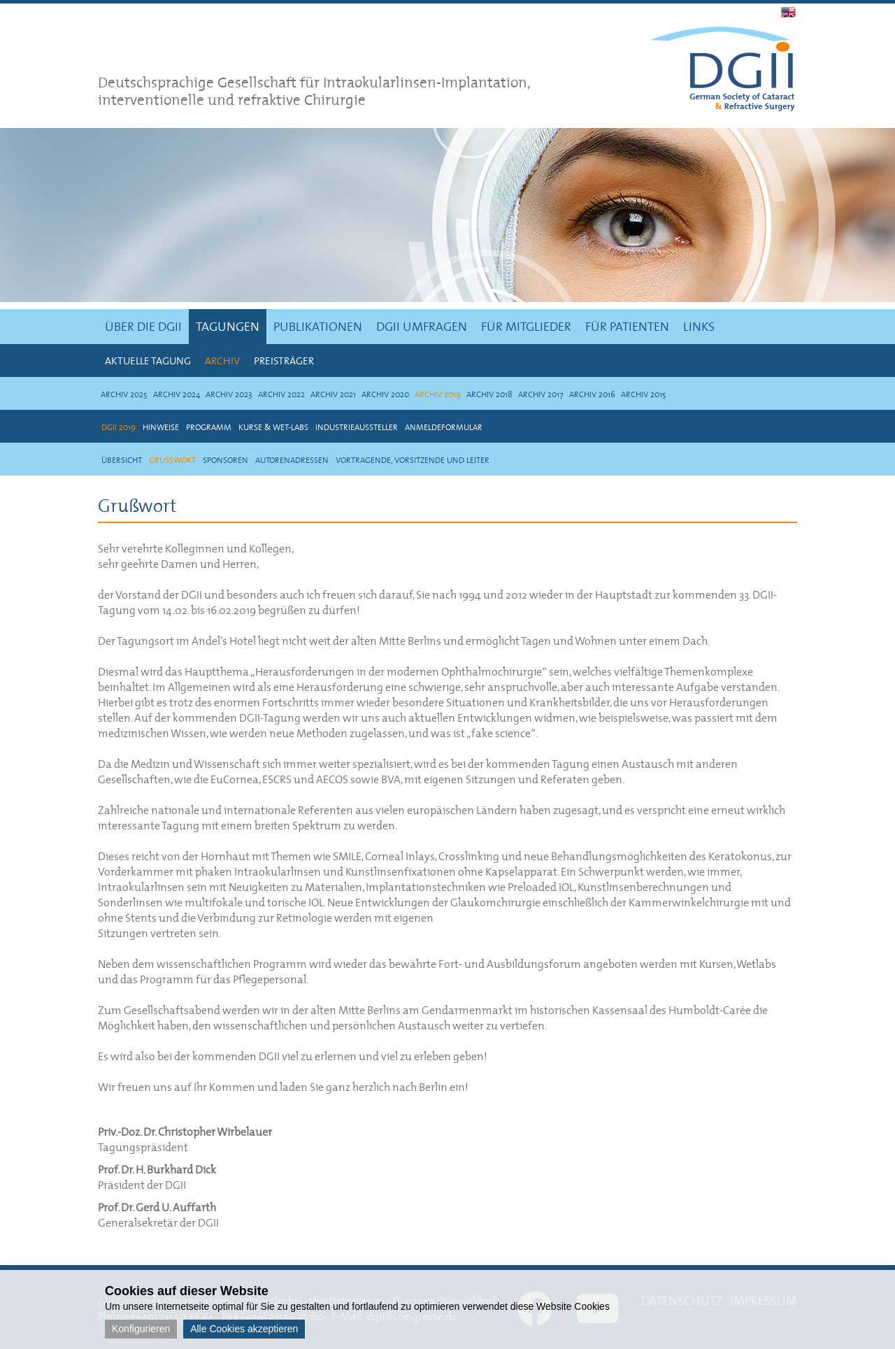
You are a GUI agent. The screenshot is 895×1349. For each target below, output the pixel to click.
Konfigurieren (141, 1328)
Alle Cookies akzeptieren (244, 1328)
